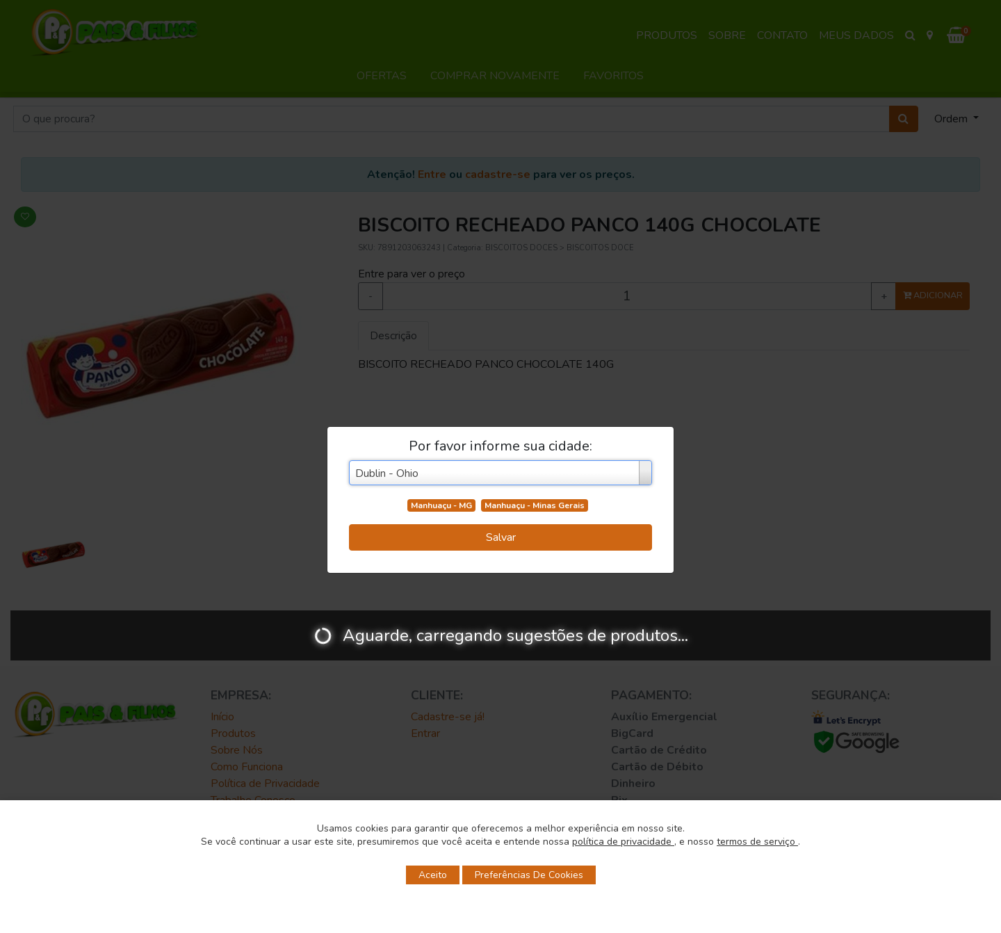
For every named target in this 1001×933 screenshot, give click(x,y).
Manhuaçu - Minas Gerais (535, 505)
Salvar (501, 537)
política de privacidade (623, 841)
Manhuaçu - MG (441, 505)
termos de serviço (757, 841)
